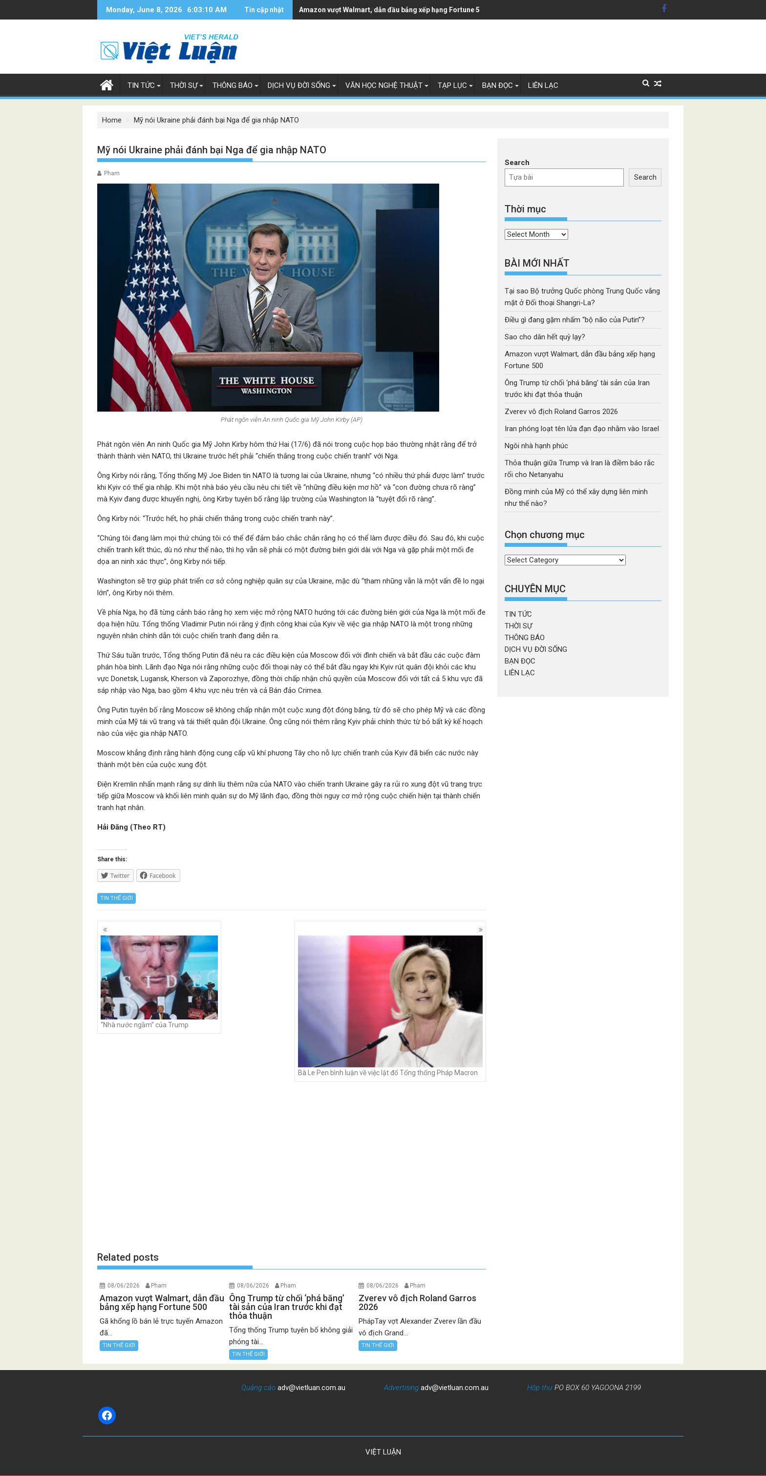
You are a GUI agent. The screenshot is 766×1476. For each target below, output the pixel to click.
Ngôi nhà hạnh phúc (536, 445)
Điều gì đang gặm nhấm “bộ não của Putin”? (575, 319)
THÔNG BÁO (233, 85)
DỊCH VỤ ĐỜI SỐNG (299, 85)
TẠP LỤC (452, 85)
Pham (112, 173)
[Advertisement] (291, 1166)
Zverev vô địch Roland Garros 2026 (561, 411)
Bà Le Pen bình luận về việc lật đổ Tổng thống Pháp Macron (390, 1006)
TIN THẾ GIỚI (116, 898)
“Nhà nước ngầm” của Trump (159, 982)
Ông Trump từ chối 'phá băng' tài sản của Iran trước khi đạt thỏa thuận (410, 10)
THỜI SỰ (183, 85)
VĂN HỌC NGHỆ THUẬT (384, 85)
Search (517, 162)
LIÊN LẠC (543, 85)
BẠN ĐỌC (497, 85)
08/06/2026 (123, 1285)
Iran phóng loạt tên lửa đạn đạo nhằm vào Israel (582, 428)
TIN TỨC (141, 85)
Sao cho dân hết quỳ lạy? (545, 337)
